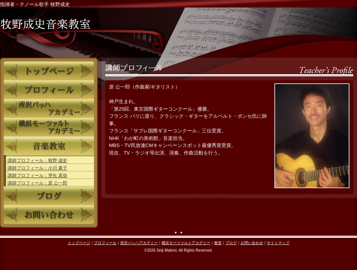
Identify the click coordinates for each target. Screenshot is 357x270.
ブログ (231, 243)
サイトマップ (278, 243)
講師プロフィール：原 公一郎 (37, 182)
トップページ (79, 243)
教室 (218, 243)
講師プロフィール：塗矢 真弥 (37, 175)
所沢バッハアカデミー (139, 243)
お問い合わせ (252, 243)
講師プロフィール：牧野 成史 (37, 160)
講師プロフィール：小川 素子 (37, 167)
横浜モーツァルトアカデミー (186, 243)
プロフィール (105, 243)
